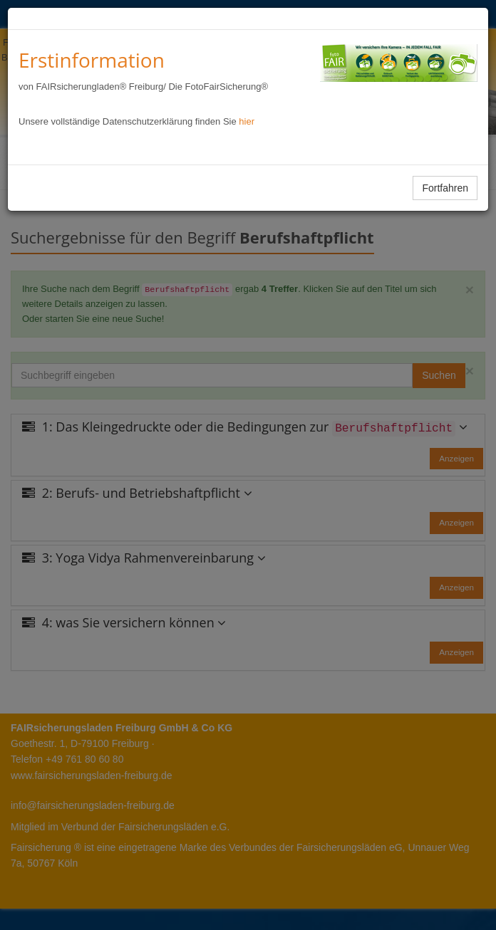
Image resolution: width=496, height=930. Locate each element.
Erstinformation (92, 59)
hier (246, 121)
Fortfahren (445, 188)
